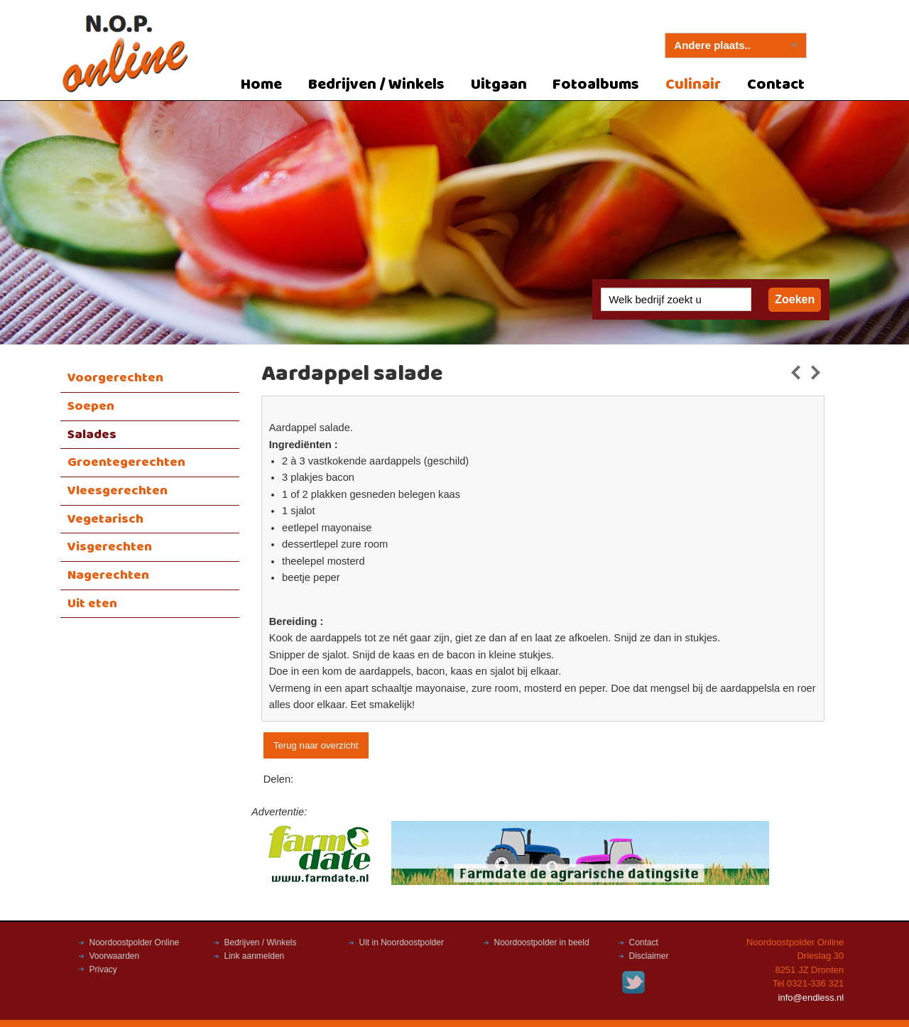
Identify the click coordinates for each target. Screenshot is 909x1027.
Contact (776, 84)
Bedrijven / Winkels (376, 84)
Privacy (103, 969)
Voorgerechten (115, 377)
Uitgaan (499, 84)
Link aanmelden (254, 956)
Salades (91, 434)
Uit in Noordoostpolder (401, 942)
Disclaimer (649, 956)
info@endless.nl (811, 997)
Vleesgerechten (117, 490)
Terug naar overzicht (315, 745)
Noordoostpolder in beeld (541, 942)
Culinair (693, 84)
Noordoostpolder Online (134, 942)
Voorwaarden (114, 956)
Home (261, 84)
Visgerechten (109, 547)
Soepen (90, 406)
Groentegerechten (126, 462)
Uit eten (92, 603)
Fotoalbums (596, 84)
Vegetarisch (105, 519)
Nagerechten (108, 575)
